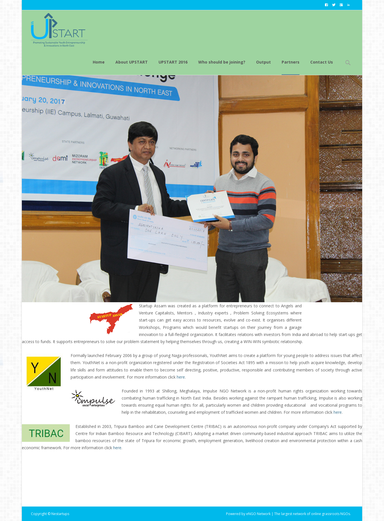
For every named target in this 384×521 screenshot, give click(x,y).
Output (263, 67)
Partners (290, 67)
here (181, 377)
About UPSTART (131, 67)
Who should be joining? (221, 67)
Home (99, 67)
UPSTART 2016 (173, 67)
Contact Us (321, 67)
